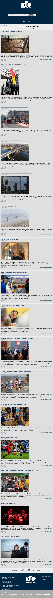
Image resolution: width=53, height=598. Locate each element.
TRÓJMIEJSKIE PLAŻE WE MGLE (8, 206)
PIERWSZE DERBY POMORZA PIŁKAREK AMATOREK (13, 404)
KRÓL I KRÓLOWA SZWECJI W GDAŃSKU (10, 536)
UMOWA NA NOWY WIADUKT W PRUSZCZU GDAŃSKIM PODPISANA (17, 338)
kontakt (29, 21)
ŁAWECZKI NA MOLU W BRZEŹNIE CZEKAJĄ (11, 31)
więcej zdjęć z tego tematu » (46, 59)
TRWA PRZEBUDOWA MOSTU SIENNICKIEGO (11, 140)
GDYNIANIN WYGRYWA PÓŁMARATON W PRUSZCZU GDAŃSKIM (16, 371)
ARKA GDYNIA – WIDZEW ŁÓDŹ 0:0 (9, 437)
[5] (33, 28)
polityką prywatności (33, 594)
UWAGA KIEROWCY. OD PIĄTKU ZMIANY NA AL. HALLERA (14, 107)
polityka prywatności (46, 576)
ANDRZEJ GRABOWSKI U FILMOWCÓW (10, 239)
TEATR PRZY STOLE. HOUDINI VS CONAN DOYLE (12, 305)
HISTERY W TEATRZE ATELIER (8, 503)
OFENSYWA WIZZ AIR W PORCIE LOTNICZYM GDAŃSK (14, 272)
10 (39, 28)
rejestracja (44, 579)
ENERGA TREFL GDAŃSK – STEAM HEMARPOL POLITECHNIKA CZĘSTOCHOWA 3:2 (20, 470)
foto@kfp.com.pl (8, 582)
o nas (23, 21)
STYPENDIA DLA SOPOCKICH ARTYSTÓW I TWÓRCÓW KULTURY (16, 173)
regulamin (44, 577)
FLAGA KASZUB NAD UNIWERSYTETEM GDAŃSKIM (13, 64)
